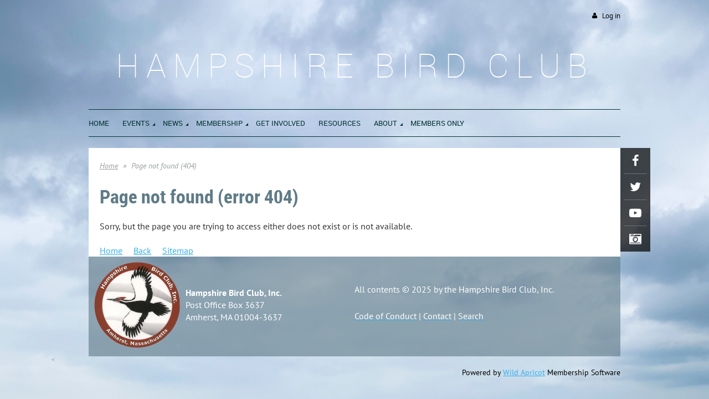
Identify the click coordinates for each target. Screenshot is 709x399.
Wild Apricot (524, 372)
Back (142, 250)
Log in (611, 16)
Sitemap (177, 250)
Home (109, 166)
